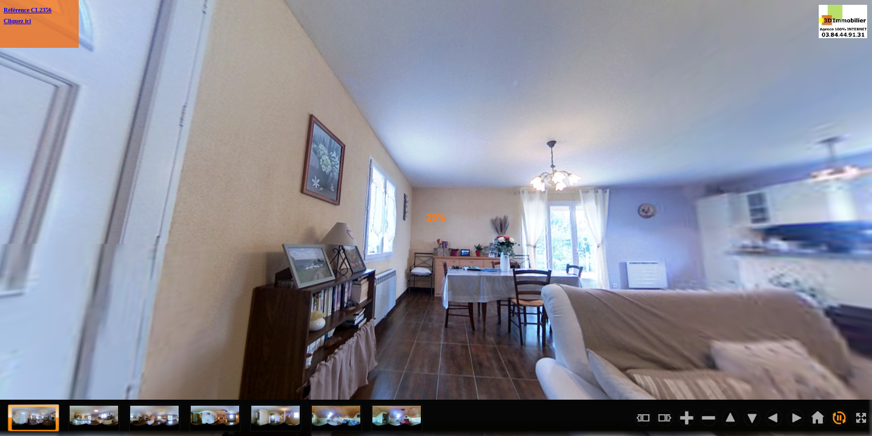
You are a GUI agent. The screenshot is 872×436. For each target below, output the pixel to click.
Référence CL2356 (27, 10)
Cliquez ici (17, 21)
